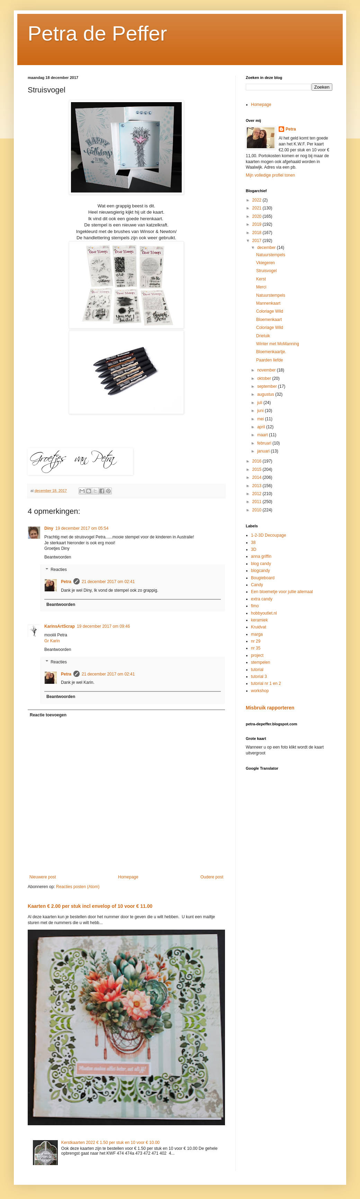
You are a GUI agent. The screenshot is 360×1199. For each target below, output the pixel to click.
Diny (48, 528)
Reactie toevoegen (48, 715)
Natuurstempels (270, 254)
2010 (257, 510)
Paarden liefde (269, 360)
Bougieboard (262, 577)
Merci (261, 287)
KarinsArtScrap (59, 626)
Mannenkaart (268, 303)
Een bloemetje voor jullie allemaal (282, 591)
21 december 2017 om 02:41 (108, 581)
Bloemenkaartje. (271, 351)
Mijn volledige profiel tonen (270, 175)
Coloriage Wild (269, 311)
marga (257, 634)
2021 (257, 208)
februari (264, 443)
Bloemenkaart (269, 319)
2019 (257, 224)
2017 (257, 240)
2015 (257, 469)
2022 (257, 200)
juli (260, 402)
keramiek (259, 620)
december (267, 247)
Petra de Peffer (97, 33)
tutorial (257, 669)
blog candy (261, 563)
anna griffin (261, 556)
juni (261, 410)
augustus (266, 394)
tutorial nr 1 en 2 (266, 683)
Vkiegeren (265, 262)
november (267, 370)
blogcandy (260, 570)
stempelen (260, 662)
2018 (257, 232)
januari (264, 451)
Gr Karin (52, 640)
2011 (257, 501)
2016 (257, 461)
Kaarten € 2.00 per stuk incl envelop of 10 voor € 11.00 (90, 906)
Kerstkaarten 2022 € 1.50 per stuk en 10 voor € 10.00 (110, 1142)
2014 (257, 477)
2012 (257, 493)
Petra (66, 581)
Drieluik (263, 335)
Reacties (59, 569)
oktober (264, 378)
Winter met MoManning (277, 343)
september (267, 386)
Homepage (128, 877)
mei (261, 419)
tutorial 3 (259, 676)
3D (253, 549)
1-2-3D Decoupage (268, 535)
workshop (260, 690)
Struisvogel (266, 270)
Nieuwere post (42, 877)
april (261, 426)
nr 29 (255, 641)
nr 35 (255, 648)
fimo (255, 605)
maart (263, 434)
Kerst (261, 279)
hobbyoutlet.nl (264, 613)
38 (253, 542)
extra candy (261, 599)
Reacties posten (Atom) (77, 886)
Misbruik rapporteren (270, 707)
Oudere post (211, 877)
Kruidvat (258, 627)
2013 (257, 485)
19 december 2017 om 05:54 (81, 528)
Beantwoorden (57, 557)
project (257, 655)
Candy (257, 584)
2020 (257, 216)
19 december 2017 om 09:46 (103, 626)
